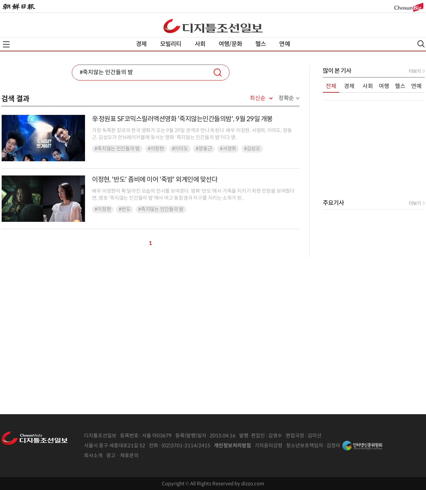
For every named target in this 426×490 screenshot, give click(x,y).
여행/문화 (230, 44)
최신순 (257, 98)
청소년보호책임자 (304, 445)
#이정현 (156, 149)
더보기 (415, 71)
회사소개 (93, 455)
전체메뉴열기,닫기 (6, 44)
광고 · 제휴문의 (122, 455)
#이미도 (180, 149)
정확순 (286, 98)
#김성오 (252, 149)
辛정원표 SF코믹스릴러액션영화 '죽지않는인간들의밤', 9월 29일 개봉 (182, 119)
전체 (331, 86)
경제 (141, 44)
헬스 (260, 44)
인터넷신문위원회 (362, 446)
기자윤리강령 (268, 445)
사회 (200, 44)
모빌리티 (171, 44)
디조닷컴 (213, 26)
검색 (217, 72)
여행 (384, 86)
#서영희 (228, 149)
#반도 (124, 209)
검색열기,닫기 (421, 44)
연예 (284, 44)
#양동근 (204, 149)
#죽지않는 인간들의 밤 (117, 149)
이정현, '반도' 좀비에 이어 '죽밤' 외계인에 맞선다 (154, 179)
